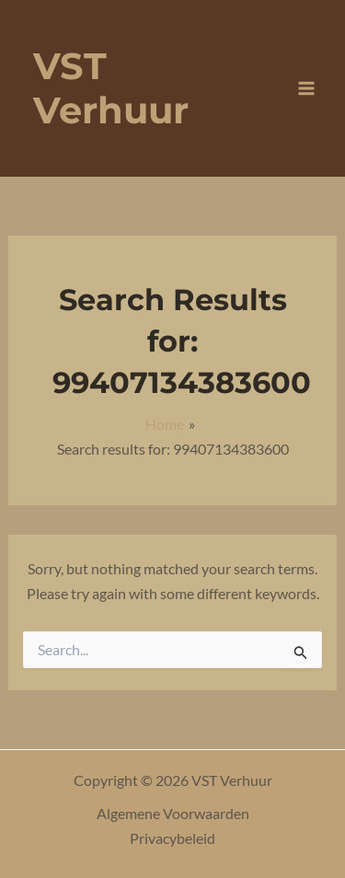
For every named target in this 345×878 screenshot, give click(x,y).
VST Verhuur (111, 88)
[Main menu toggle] (306, 88)
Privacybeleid (172, 838)
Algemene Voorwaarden (173, 813)
